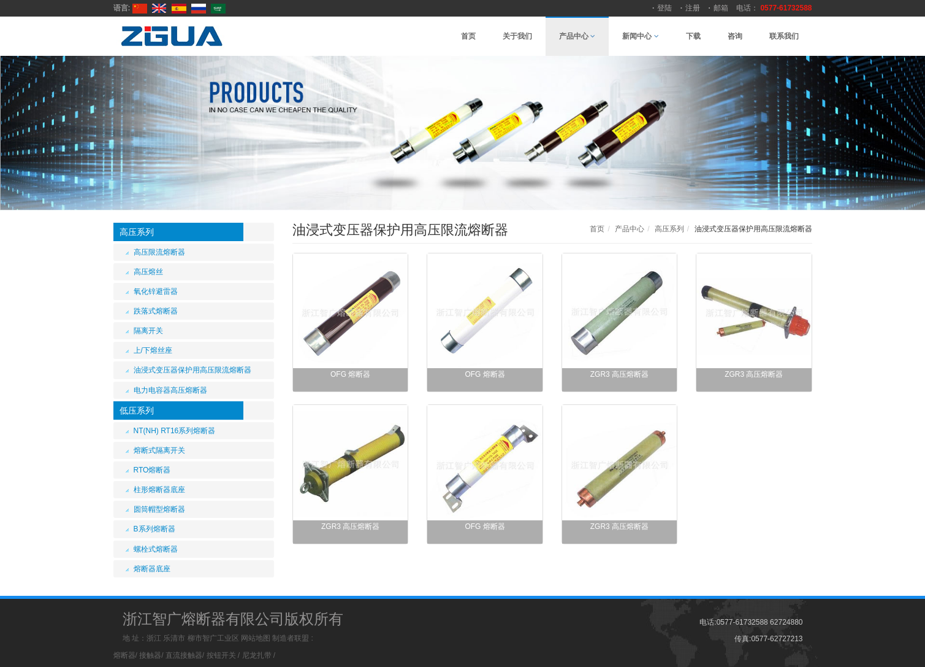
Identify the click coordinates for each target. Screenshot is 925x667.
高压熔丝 (148, 272)
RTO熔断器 (152, 470)
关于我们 (517, 36)
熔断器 (124, 655)
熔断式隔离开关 (159, 450)
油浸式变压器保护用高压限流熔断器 (192, 370)
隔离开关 (148, 330)
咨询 (735, 36)
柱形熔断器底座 (159, 489)
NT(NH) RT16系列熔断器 (175, 430)
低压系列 (137, 410)
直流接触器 (184, 655)
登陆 (664, 8)
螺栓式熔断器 (156, 549)
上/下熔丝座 (153, 350)
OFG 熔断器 (350, 374)
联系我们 (784, 36)
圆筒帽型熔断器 (159, 509)
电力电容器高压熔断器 (170, 390)
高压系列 (137, 232)
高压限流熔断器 (159, 252)
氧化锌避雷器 (156, 291)
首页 (468, 36)
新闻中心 (640, 36)
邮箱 (721, 8)
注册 (692, 8)
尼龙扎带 (257, 655)
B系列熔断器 (154, 529)
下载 (693, 36)
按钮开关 (221, 655)
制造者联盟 (290, 638)
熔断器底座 (152, 569)
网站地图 (255, 638)
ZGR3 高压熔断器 (619, 374)
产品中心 (577, 36)
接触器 (150, 655)
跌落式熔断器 (156, 311)
